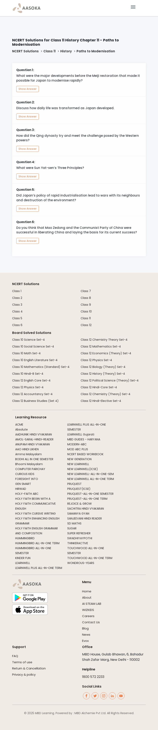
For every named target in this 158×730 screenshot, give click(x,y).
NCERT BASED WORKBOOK (85, 454)
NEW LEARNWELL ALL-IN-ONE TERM (90, 479)
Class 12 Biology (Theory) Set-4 (103, 367)
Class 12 (86, 325)
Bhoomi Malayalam (29, 464)
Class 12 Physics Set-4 (28, 387)
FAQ (15, 656)
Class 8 (86, 298)
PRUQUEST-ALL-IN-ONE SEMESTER (90, 494)
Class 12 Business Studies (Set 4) (35, 401)
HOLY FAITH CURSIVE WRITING (35, 513)
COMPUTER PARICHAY (30, 469)
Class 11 (49, 51)
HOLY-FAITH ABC (26, 494)
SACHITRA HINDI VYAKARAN (85, 509)
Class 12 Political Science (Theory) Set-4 (110, 380)
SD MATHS (74, 523)
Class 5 (17, 318)
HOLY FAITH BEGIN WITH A (32, 499)
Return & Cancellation (29, 668)
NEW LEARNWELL (78, 464)
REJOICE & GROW (79, 504)
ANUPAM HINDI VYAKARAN (32, 444)
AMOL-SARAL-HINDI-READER (34, 439)
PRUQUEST (74, 484)
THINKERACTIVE (77, 543)
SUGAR (72, 528)
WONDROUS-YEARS (80, 563)
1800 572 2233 (93, 676)
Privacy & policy (24, 674)
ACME (19, 424)
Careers (88, 616)
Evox (85, 641)
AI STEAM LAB (91, 603)
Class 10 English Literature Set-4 (35, 360)
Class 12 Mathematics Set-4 (101, 346)
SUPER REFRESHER (79, 533)
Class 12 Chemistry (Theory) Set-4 (105, 394)
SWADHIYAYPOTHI (79, 538)
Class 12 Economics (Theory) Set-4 (106, 353)
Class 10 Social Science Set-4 (33, 346)
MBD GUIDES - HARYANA (83, 439)
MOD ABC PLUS (77, 449)
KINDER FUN (22, 558)
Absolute (21, 429)
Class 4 (17, 311)
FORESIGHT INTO (26, 479)
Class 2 (17, 298)
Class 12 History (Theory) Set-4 (103, 374)
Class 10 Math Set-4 (26, 353)
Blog (85, 628)
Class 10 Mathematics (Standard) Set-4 (41, 367)
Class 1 (16, 291)
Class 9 (86, 305)
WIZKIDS (88, 610)
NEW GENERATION (79, 459)
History (66, 51)
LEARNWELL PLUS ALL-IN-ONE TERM (38, 568)
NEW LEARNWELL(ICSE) (82, 469)
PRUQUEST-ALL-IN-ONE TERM (87, 499)
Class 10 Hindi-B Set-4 (27, 374)
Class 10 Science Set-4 (28, 340)
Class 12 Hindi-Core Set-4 (99, 387)
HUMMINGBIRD (25, 538)
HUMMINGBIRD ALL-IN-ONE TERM (37, 543)
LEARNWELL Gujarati (80, 434)
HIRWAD (20, 489)
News (86, 634)
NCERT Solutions (25, 51)
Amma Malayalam (28, 454)
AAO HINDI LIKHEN (27, 449)
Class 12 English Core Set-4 (31, 380)
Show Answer (28, 89)
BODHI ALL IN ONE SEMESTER (34, 459)
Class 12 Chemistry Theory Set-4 (104, 340)
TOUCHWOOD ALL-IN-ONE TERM (89, 558)
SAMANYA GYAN (78, 513)
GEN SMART (23, 484)
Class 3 (17, 305)
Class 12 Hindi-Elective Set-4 (101, 401)
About (87, 597)
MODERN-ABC (77, 444)
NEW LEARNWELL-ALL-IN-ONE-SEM (90, 474)
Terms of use (22, 662)
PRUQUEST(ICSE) (79, 489)
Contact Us (91, 622)
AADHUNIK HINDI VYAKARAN (33, 434)
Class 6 (17, 325)
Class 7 (86, 291)
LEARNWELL (22, 563)
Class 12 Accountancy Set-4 (32, 394)
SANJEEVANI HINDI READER (84, 518)
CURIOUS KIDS (24, 474)
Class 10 (86, 311)
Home (86, 591)
